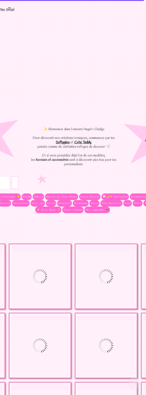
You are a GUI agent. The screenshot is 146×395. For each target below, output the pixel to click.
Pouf (127, 203)
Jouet (94, 203)
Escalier (64, 203)
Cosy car (38, 203)
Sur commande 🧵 (97, 209)
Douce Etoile (89, 196)
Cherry (38, 196)
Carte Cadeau (72, 209)
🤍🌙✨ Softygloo (115, 196)
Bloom (27, 196)
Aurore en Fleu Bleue (61, 196)
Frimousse (80, 203)
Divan (51, 203)
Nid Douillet (111, 203)
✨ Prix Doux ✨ (48, 209)
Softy (137, 203)
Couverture (21, 203)
